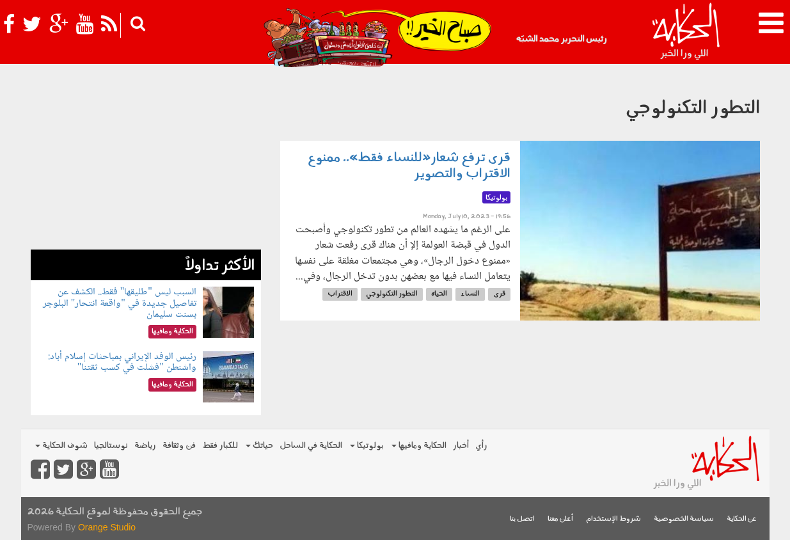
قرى (499, 294)
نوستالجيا (111, 446)
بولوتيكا (367, 446)
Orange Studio (107, 527)
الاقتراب (340, 294)
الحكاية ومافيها (418, 446)
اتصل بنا (522, 519)
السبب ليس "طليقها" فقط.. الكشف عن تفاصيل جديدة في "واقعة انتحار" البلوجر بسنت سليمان (119, 303)
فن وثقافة (179, 446)
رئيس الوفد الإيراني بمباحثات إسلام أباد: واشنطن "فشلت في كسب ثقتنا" (122, 362)
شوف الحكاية (61, 446)
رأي (481, 446)
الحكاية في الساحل (311, 446)
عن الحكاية (742, 519)
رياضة (145, 446)
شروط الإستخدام (613, 519)
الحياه (439, 294)
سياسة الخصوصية (684, 519)
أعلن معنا (560, 519)
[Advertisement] (146, 160)
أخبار (461, 446)
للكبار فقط (220, 446)
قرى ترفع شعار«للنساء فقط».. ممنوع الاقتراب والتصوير (409, 166)
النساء (470, 294)
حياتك (259, 446)
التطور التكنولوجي (392, 294)
